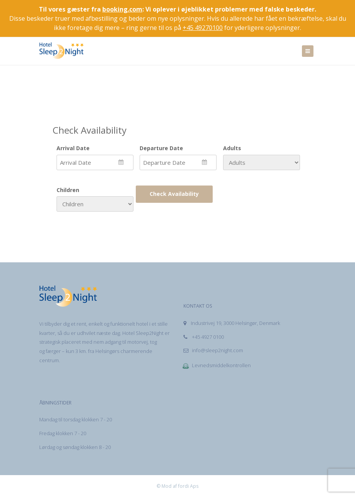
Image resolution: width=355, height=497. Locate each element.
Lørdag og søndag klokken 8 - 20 (75, 447)
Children (68, 190)
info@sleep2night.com (213, 350)
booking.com (122, 9)
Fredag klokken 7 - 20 (62, 433)
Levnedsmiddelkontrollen (216, 365)
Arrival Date (73, 148)
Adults (232, 148)
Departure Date (161, 148)
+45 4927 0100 (203, 336)
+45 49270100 (203, 27)
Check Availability (174, 193)
